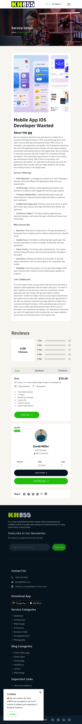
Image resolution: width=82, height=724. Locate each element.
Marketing (17, 621)
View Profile (41, 473)
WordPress (17, 670)
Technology (17, 666)
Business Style (19, 637)
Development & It (20, 641)
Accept (12, 714)
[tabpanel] (41, 397)
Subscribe (54, 547)
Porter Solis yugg (20, 658)
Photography (18, 645)
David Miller (41, 446)
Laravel (15, 674)
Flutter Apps (18, 662)
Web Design (18, 629)
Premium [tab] (63, 370)
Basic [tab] (17, 370)
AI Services (17, 633)
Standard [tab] (39, 370)
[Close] (40, 692)
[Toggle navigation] (68, 4)
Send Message (41, 481)
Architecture (18, 625)
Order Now (27, 415)
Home (13, 32)
